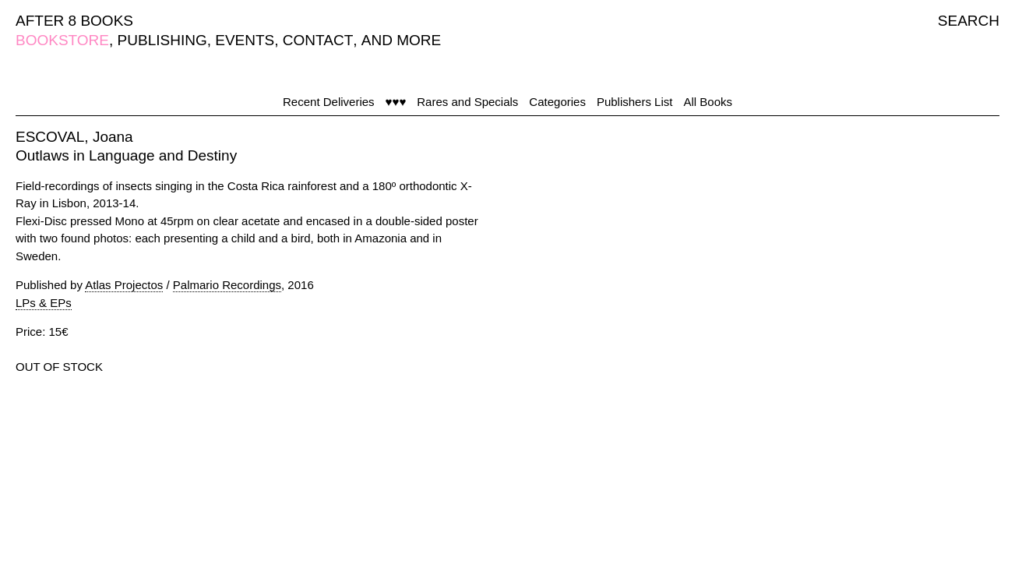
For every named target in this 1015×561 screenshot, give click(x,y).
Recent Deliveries (329, 101)
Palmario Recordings (227, 284)
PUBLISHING (162, 40)
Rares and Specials (467, 101)
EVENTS (244, 40)
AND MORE (401, 40)
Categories (557, 101)
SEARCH (968, 20)
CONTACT (318, 40)
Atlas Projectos (124, 284)
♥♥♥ (396, 101)
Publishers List (635, 101)
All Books (707, 101)
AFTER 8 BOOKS (74, 20)
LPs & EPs (44, 302)
